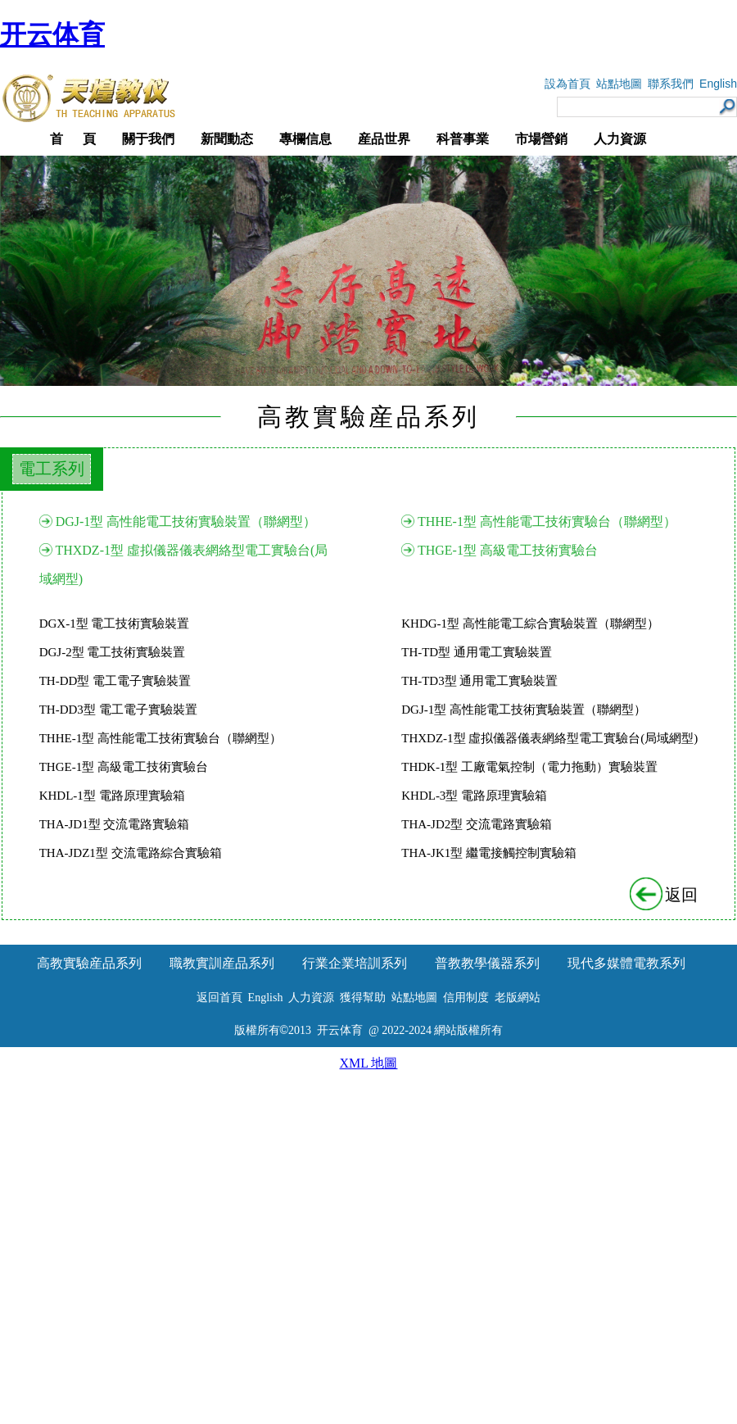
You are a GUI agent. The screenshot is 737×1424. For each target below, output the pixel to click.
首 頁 (73, 139)
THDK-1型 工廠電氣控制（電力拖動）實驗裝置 (529, 766)
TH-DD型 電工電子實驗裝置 (115, 680)
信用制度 (466, 997)
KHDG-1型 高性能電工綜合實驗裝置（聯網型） (530, 623)
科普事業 (462, 139)
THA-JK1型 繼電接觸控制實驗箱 (488, 852)
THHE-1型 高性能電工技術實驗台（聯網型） (547, 521)
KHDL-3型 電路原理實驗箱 (474, 795)
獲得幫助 (363, 997)
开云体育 (52, 34)
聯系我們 (671, 84)
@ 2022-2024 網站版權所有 (436, 1030)
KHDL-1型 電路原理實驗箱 (112, 795)
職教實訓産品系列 (222, 963)
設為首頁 (567, 84)
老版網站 (517, 997)
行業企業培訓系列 (354, 963)
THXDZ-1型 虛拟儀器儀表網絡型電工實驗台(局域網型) (549, 738)
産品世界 (384, 139)
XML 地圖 (369, 1063)
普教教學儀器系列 (487, 963)
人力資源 (620, 139)
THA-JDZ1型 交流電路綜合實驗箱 (130, 852)
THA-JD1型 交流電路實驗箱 (114, 824)
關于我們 (148, 139)
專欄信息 (305, 139)
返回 (665, 895)
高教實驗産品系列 (89, 963)
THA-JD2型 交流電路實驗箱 (476, 824)
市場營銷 (541, 139)
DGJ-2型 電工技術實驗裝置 (112, 652)
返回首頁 (219, 997)
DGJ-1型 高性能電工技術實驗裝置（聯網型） (186, 521)
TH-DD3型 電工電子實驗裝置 (118, 709)
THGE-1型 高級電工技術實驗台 (508, 550)
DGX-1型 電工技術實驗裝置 (114, 623)
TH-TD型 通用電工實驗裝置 (476, 652)
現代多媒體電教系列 (626, 963)
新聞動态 (227, 139)
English (718, 83)
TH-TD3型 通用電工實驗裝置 (479, 680)
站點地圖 (619, 84)
